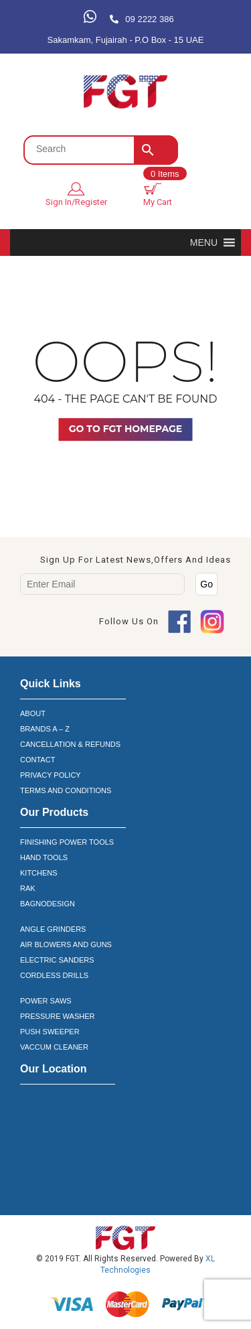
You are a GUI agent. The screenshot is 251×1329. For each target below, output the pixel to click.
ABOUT (33, 713)
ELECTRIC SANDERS (57, 960)
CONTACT (37, 760)
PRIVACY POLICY (50, 775)
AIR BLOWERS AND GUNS (66, 944)
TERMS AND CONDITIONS (65, 790)
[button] (204, 242)
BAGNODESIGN (47, 904)
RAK (27, 888)
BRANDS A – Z (45, 729)
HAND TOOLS (44, 857)
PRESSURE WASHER (57, 1016)
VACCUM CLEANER (54, 1047)
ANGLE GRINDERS (53, 929)
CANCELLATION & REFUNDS (70, 744)
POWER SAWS (46, 1001)
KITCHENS (39, 873)
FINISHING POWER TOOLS (67, 842)
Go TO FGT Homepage (125, 429)
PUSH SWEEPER (50, 1032)
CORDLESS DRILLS (54, 975)
